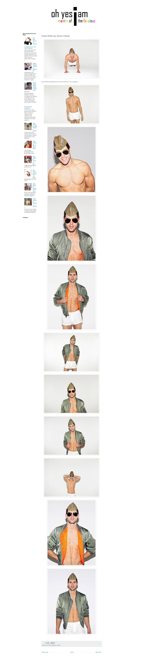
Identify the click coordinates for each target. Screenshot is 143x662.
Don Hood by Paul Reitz (35, 172)
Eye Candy (48, 645)
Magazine (54, 645)
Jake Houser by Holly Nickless (35, 126)
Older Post (98, 652)
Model (58, 645)
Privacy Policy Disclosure (28, 107)
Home (71, 652)
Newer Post (45, 652)
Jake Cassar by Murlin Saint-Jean (35, 145)
